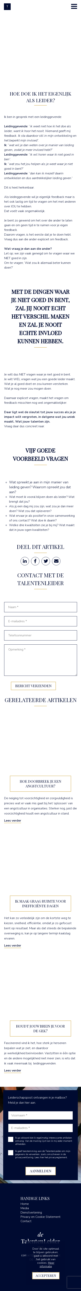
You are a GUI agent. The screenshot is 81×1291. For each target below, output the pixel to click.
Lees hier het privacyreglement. (51, 1157)
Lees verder (12, 820)
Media (25, 1208)
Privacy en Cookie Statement (40, 1217)
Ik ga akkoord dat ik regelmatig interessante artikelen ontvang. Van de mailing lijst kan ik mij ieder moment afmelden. (43, 1141)
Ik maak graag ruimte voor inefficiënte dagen (40, 903)
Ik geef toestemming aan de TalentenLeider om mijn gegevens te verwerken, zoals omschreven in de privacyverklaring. (42, 1154)
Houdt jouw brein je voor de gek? (40, 1028)
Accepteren (46, 1276)
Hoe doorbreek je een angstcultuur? (40, 783)
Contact (26, 1221)
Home (25, 1204)
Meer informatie (47, 1264)
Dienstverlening (31, 1212)
